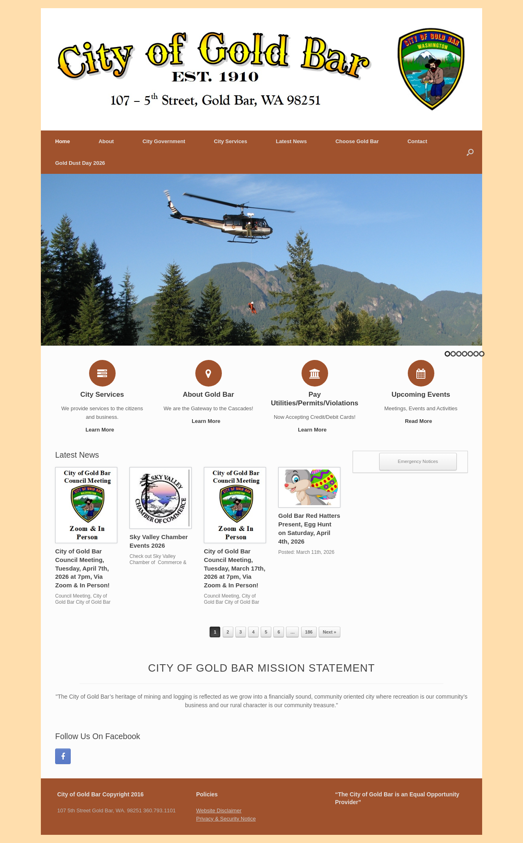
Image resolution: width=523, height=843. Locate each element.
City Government (164, 141)
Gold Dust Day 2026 (80, 163)
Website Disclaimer (218, 810)
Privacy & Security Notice (226, 819)
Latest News (291, 141)
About (106, 141)
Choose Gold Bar (357, 141)
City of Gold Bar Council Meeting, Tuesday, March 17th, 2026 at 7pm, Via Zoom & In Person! (234, 568)
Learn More (102, 430)
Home (62, 141)
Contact (417, 141)
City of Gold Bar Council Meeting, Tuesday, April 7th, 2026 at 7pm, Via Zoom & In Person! (82, 568)
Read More (421, 421)
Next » (329, 631)
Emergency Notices (418, 461)
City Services (230, 141)
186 (309, 631)
